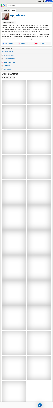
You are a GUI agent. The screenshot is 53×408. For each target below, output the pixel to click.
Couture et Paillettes (8, 59)
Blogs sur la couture (7, 51)
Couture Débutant (8, 55)
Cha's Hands (6, 69)
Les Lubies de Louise (8, 62)
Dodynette (6, 65)
